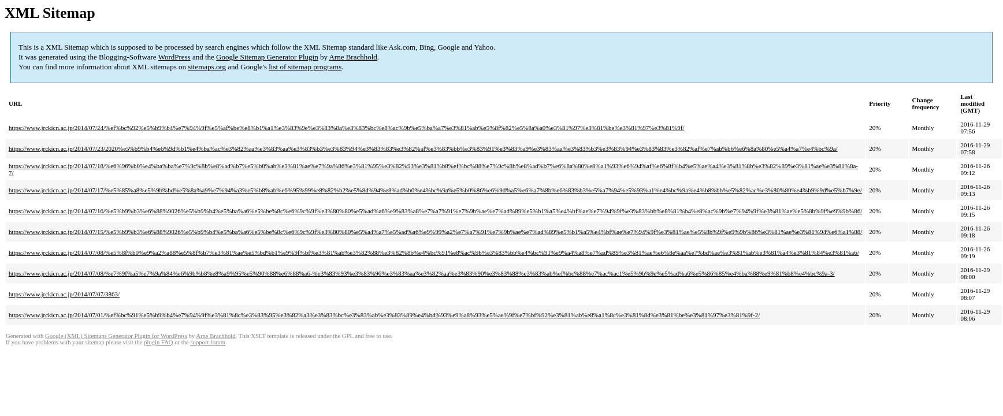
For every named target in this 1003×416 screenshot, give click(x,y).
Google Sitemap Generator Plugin (267, 57)
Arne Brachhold (353, 57)
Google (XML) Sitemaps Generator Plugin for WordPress (116, 336)
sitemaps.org (207, 66)
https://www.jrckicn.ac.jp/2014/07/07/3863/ (64, 294)
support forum (207, 342)
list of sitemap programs (305, 66)
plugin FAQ (158, 342)
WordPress (174, 57)
